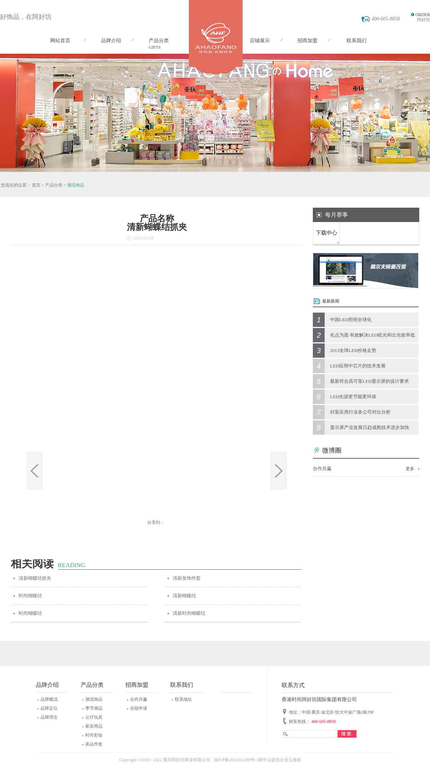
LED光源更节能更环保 (353, 396)
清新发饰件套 (187, 578)
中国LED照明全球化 (351, 319)
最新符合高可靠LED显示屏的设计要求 (369, 381)
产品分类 (53, 185)
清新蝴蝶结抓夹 (35, 578)
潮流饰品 (75, 185)
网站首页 (60, 40)
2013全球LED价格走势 (353, 350)
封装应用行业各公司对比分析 (360, 412)
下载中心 (326, 233)
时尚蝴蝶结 (30, 595)
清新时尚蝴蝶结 (189, 613)
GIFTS (155, 47)
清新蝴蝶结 (184, 595)
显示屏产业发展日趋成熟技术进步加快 (369, 427)
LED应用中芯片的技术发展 (358, 365)
